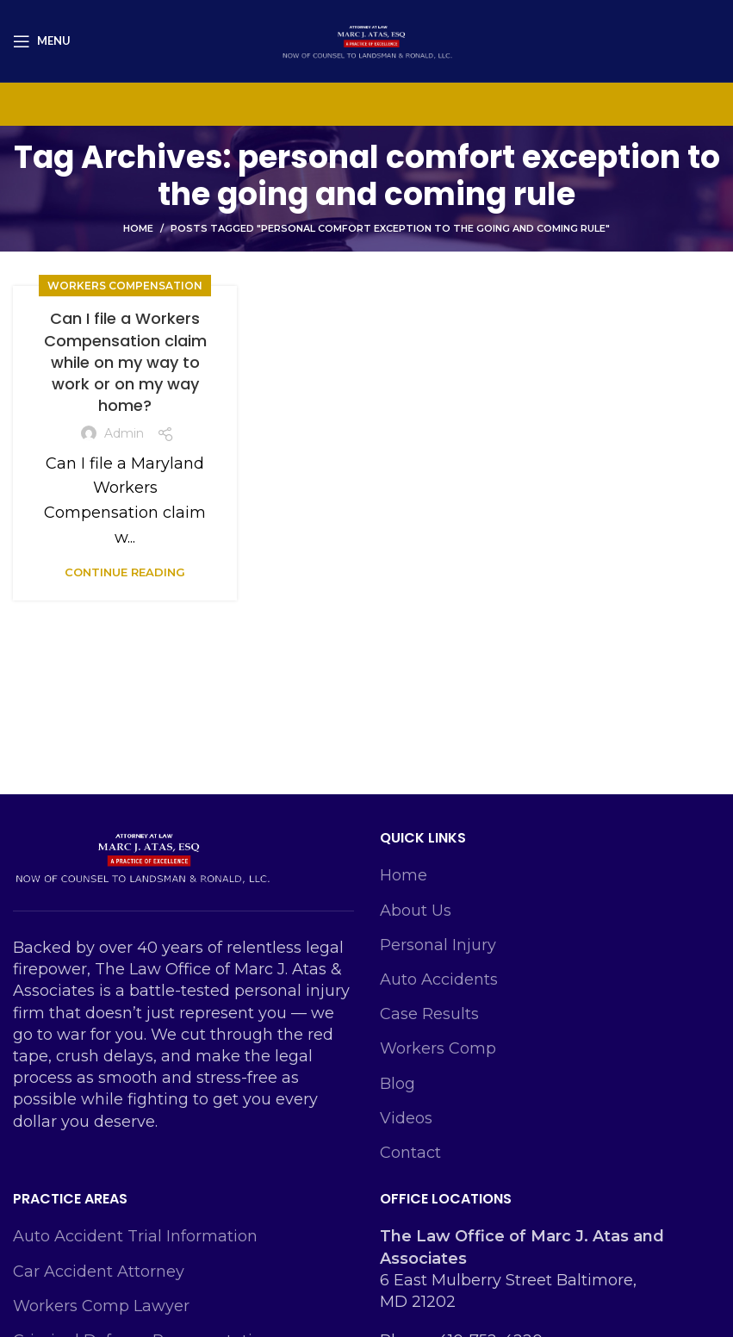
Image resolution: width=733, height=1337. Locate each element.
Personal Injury (438, 945)
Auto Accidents (439, 979)
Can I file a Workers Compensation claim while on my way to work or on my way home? (125, 362)
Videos (406, 1118)
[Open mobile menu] (41, 41)
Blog (397, 1083)
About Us (415, 910)
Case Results (429, 1013)
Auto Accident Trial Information (135, 1236)
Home (138, 228)
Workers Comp (438, 1048)
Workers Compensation (124, 285)
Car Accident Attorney (98, 1271)
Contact (410, 1152)
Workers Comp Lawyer (101, 1306)
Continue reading (125, 572)
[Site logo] (367, 39)
